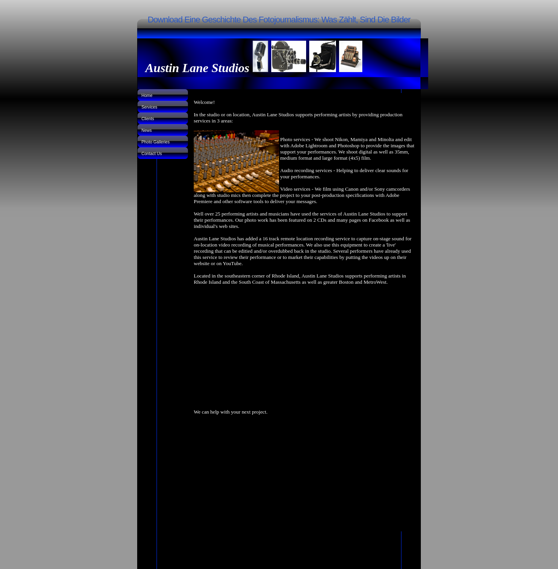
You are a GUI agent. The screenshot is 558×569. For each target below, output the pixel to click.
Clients (147, 118)
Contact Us (151, 153)
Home (146, 95)
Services (149, 107)
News (146, 130)
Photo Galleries (155, 142)
